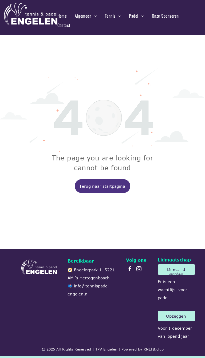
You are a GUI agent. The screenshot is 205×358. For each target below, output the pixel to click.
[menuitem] (62, 15)
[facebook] (129, 269)
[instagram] (139, 269)
